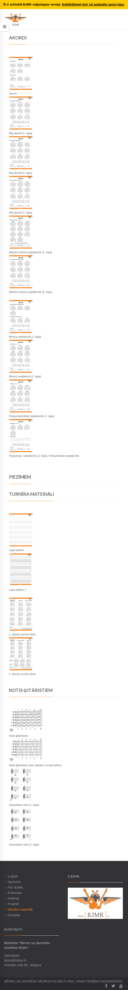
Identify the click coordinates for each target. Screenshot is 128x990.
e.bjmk (13, 876)
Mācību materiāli (20, 909)
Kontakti (14, 915)
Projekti (13, 904)
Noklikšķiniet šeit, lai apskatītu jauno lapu (93, 4)
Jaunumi (14, 882)
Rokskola (14, 893)
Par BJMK (15, 887)
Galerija (13, 898)
